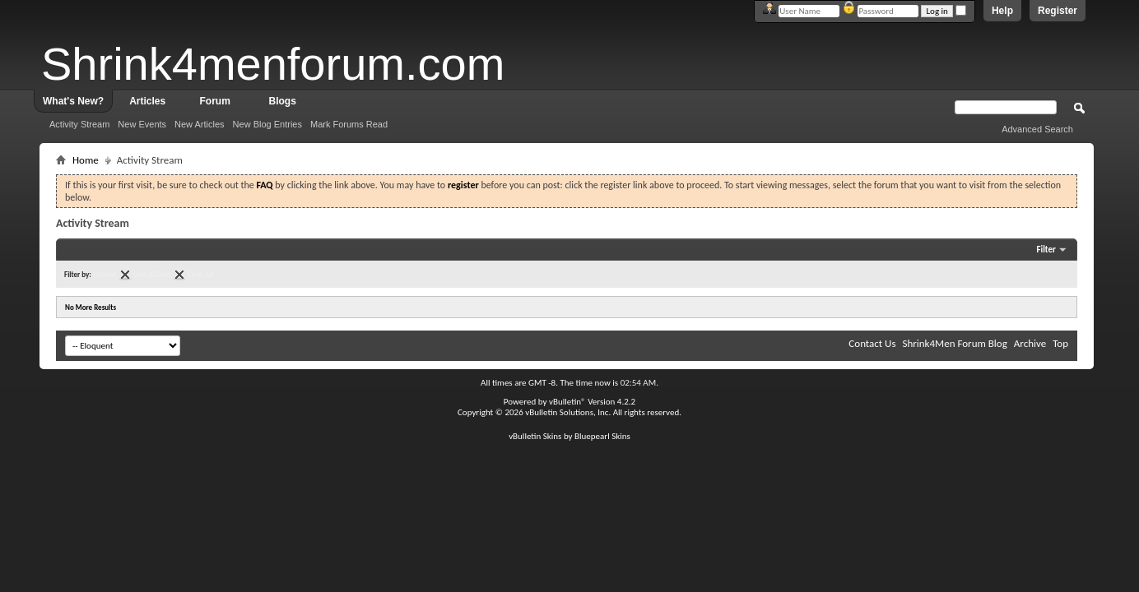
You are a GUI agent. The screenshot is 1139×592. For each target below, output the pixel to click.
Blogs (282, 101)
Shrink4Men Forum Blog (954, 343)
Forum (215, 101)
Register (1057, 10)
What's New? (73, 101)
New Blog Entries (267, 124)
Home (85, 160)
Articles (147, 101)
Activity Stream (79, 124)
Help (1002, 10)
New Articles (199, 124)
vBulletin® (567, 401)
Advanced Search (1037, 129)
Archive (1030, 343)
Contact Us (871, 343)
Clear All (200, 274)
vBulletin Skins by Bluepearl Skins (569, 436)
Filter (1046, 249)
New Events (142, 124)
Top (1060, 343)
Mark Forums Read (349, 124)
